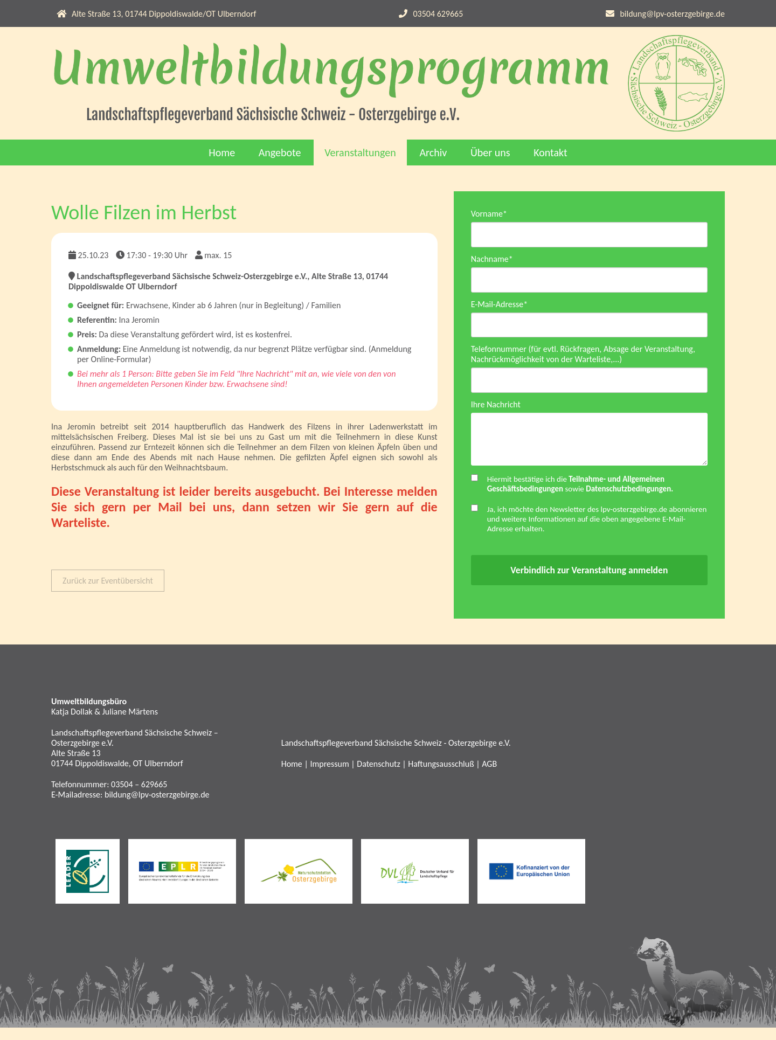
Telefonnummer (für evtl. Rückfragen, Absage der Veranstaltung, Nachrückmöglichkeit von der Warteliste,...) (583, 359)
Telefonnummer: (81, 797)
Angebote (280, 152)
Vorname (489, 214)
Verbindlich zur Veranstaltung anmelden (589, 582)
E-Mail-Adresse (499, 307)
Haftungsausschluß (441, 776)
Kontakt (550, 152)
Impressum (329, 776)
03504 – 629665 (139, 797)
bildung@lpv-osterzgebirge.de (672, 14)
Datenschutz (378, 776)
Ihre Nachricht (496, 411)
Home (222, 152)
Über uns (490, 152)
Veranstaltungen (360, 152)
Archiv (433, 152)
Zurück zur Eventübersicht (108, 581)
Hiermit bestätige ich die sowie (580, 496)
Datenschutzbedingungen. (629, 501)
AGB (489, 776)
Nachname (492, 260)
